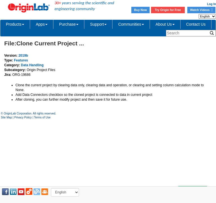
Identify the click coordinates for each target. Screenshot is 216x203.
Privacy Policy (23, 117)
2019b (23, 56)
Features (21, 60)
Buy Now (140, 10)
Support (98, 24)
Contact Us (196, 24)
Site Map (6, 117)
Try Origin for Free (168, 10)
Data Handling (32, 65)
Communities (131, 24)
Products (15, 24)
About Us (165, 24)
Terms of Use (42, 117)
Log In (211, 4)
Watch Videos (201, 10)
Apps (42, 24)
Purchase (68, 24)
